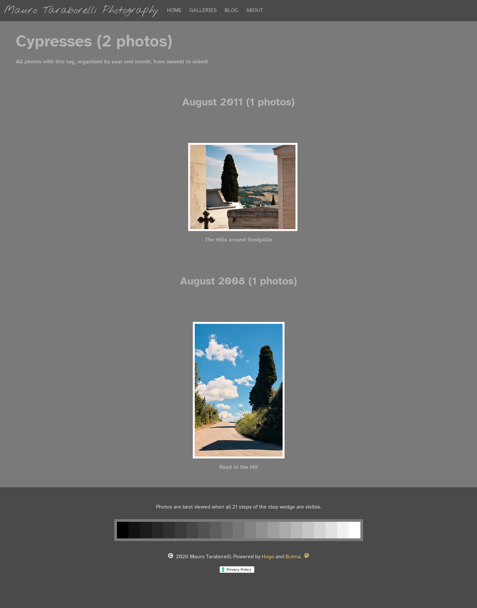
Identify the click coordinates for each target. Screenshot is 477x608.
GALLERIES (203, 10)
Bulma (293, 557)
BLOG (231, 10)
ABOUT (254, 10)
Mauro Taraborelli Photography (81, 10)
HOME (174, 10)
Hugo (268, 557)
